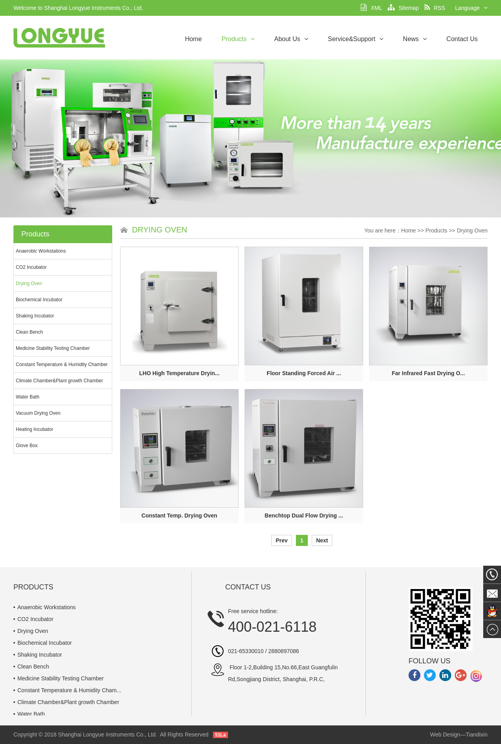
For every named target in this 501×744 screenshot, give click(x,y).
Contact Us (462, 39)
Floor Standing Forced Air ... (304, 373)
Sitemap (403, 8)
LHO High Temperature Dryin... (179, 373)
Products (238, 39)
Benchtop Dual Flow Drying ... (304, 515)
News (415, 39)
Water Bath (28, 397)
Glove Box (27, 445)
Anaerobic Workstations (41, 251)
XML (371, 8)
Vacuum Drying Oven (38, 413)
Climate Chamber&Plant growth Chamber (59, 380)
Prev (282, 540)
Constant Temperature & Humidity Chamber (62, 364)
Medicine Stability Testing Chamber (53, 348)
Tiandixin (476, 734)
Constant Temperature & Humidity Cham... (69, 690)
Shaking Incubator (35, 316)
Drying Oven (29, 283)
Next (322, 540)
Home (193, 39)
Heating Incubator (34, 429)
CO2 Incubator (31, 267)
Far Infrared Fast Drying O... (428, 373)
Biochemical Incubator (39, 299)
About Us (291, 39)
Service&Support (355, 39)
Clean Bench (29, 332)
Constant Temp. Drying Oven (179, 515)
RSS (434, 8)
